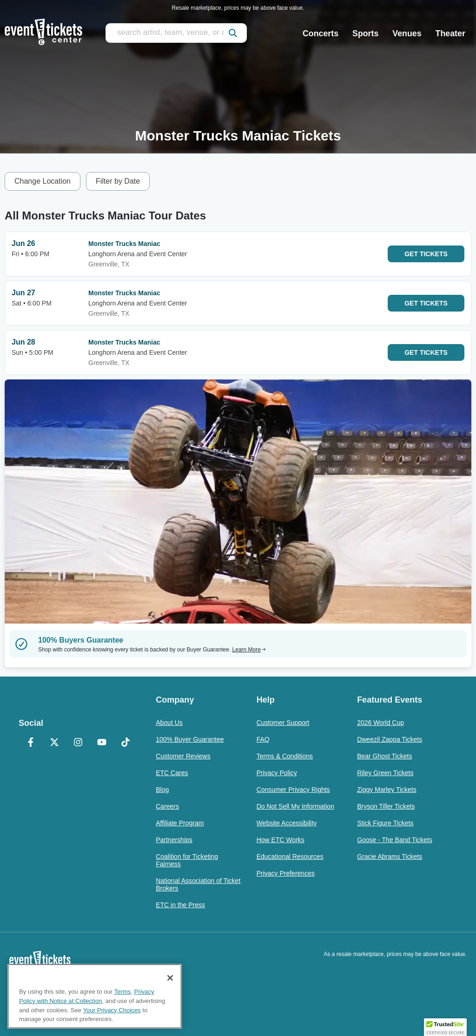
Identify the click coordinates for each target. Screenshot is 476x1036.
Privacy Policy (277, 773)
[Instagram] (78, 743)
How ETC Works (280, 839)
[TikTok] (125, 743)
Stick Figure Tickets (385, 823)
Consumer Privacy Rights (293, 789)
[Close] (170, 978)
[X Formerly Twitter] (54, 743)
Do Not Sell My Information (295, 806)
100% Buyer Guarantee (190, 739)
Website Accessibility (287, 823)
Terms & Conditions (285, 756)
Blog (162, 789)
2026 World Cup (380, 722)
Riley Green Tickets (385, 773)
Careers (167, 806)
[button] (445, 1027)
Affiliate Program (180, 823)
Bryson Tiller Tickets (386, 806)
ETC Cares (172, 773)
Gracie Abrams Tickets (389, 856)
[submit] (233, 33)
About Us (169, 722)
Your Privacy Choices (112, 1010)
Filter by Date (118, 181)
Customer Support (283, 722)
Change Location (42, 181)
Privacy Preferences (286, 873)
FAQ (263, 739)
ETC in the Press (180, 905)
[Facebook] (30, 743)
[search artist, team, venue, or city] (176, 33)
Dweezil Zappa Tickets (389, 739)
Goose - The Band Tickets (394, 839)
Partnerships (174, 839)
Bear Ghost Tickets (384, 756)
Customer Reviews (183, 756)
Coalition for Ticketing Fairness (187, 860)
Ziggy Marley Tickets (386, 789)
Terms (122, 991)
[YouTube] (101, 743)
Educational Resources (290, 856)
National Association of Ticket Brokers (198, 884)
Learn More (249, 649)
